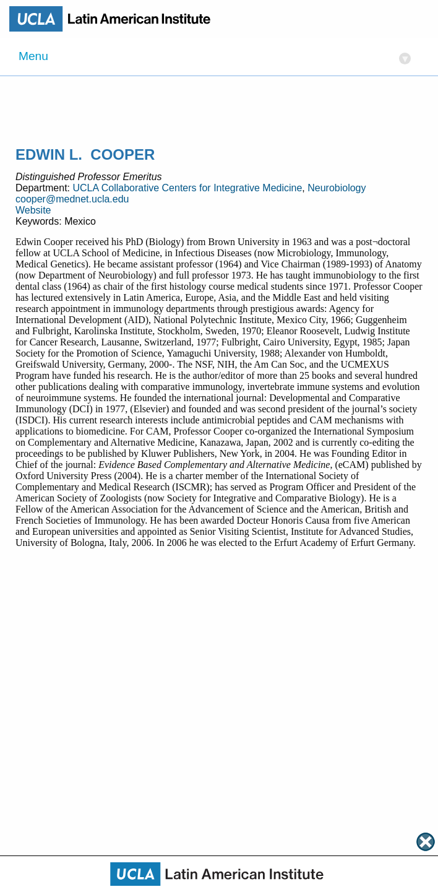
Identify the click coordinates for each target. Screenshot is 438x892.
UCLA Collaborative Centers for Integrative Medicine (187, 188)
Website (33, 210)
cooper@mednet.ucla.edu (72, 199)
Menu (215, 57)
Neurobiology (336, 188)
